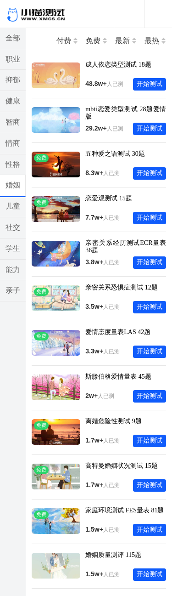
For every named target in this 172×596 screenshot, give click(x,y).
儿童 (13, 206)
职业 (13, 59)
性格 (13, 164)
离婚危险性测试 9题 (113, 421)
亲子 (13, 290)
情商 (13, 143)
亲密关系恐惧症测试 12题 (121, 287)
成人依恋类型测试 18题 (118, 64)
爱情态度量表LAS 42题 (117, 332)
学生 (13, 248)
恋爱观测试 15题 (108, 198)
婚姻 (13, 185)
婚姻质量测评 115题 (113, 554)
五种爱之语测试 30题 (115, 153)
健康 (13, 101)
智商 (13, 122)
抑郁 (13, 80)
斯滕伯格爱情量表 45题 (118, 376)
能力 (13, 269)
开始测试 (149, 83)
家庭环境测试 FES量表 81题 (124, 510)
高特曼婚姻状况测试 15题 (121, 465)
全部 (13, 38)
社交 (13, 227)
